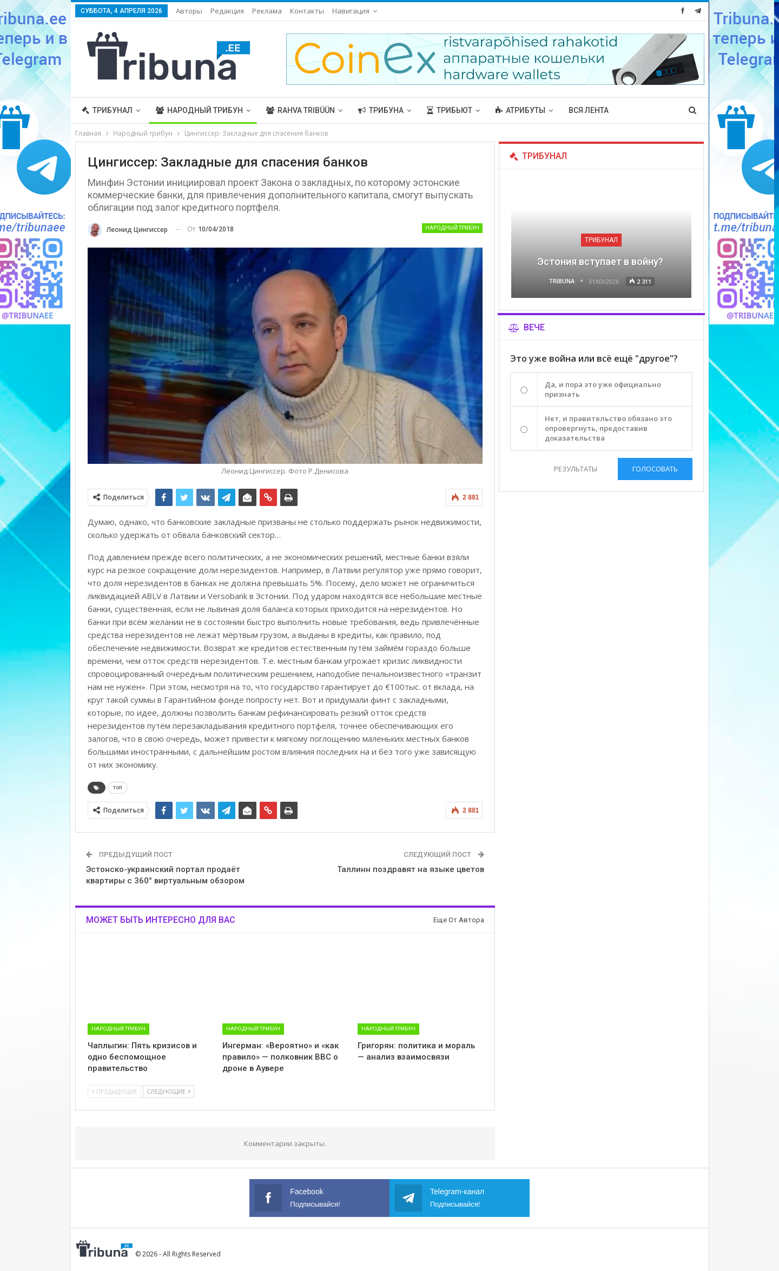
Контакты (307, 11)
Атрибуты (520, 110)
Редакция (227, 11)
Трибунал (107, 110)
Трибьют (449, 110)
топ (117, 787)
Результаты (575, 469)
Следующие (168, 1091)
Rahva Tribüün (300, 110)
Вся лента (589, 110)
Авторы (189, 11)
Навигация (350, 11)
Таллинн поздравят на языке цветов (410, 869)
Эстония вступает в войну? (601, 261)
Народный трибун (199, 110)
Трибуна (381, 110)
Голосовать (655, 469)
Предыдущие (114, 1091)
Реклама (267, 11)
